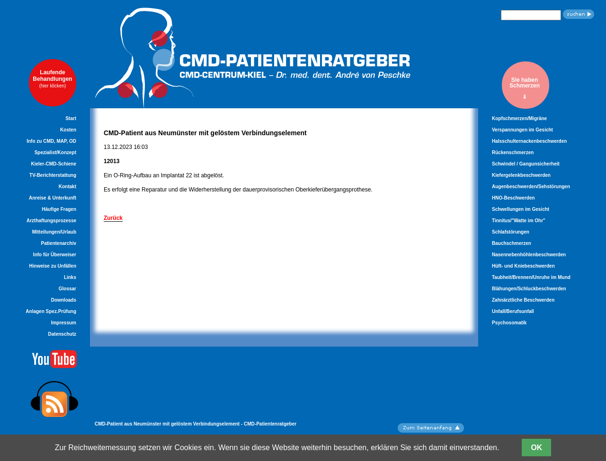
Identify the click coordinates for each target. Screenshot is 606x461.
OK (536, 448)
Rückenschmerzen (513, 152)
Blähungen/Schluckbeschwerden (529, 288)
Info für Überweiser (54, 254)
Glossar (67, 288)
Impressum (63, 322)
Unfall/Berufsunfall (513, 311)
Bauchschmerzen (511, 243)
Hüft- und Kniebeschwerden (523, 266)
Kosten (68, 129)
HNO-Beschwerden (513, 197)
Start (70, 118)
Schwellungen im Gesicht (520, 209)
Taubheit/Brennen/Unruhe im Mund (531, 277)
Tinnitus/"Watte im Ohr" (518, 220)
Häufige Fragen (59, 209)
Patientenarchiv (58, 243)
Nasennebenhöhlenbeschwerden (529, 254)
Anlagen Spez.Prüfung (51, 311)
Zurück (113, 218)
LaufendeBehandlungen (52, 78)
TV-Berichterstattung (52, 175)
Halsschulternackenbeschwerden (529, 141)
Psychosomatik (509, 322)
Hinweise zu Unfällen (52, 266)
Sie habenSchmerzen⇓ (524, 88)
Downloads (63, 300)
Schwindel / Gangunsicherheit (526, 163)
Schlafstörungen (510, 232)
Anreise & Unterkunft (52, 197)
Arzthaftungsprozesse (51, 220)
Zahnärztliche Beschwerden (523, 300)
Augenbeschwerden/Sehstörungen (531, 186)
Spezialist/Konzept (55, 152)
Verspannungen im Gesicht (522, 129)
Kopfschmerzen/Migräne (519, 118)
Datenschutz (62, 334)
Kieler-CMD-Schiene (53, 163)
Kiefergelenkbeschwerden (521, 175)
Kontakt (67, 186)
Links (70, 277)
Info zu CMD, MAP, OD (51, 141)
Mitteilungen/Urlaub (54, 232)
